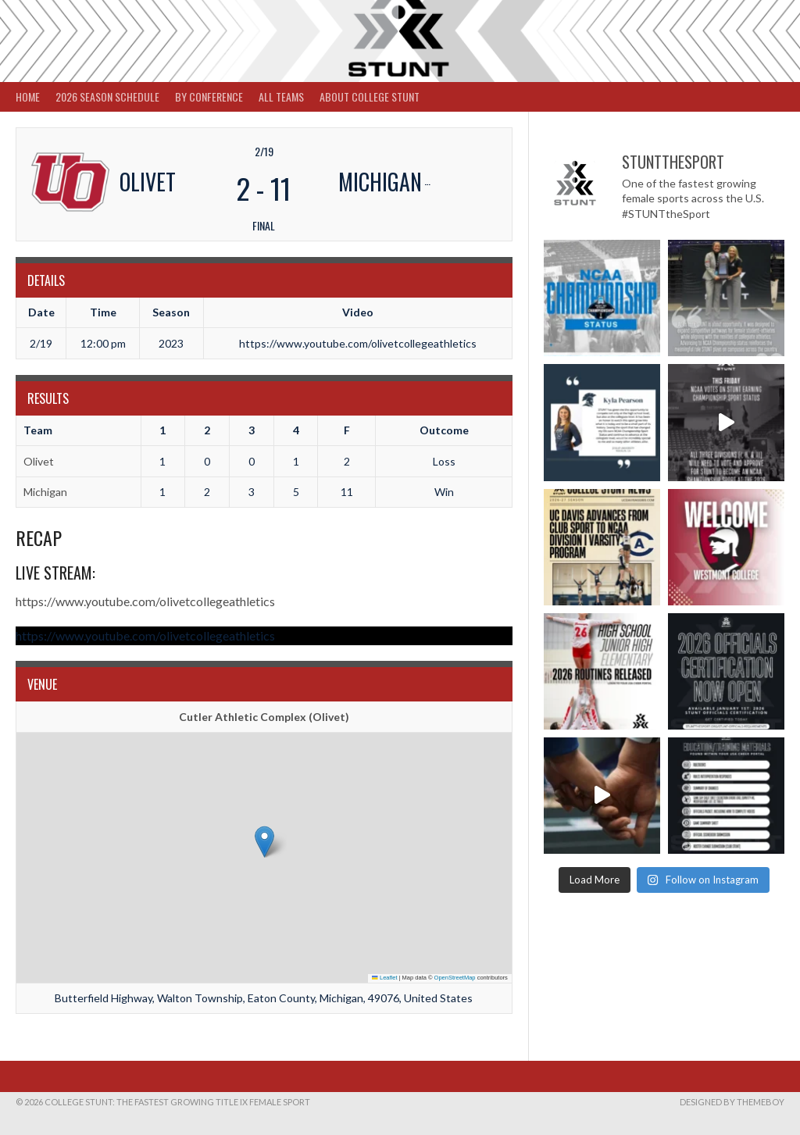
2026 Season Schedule (107, 96)
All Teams (281, 96)
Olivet (38, 461)
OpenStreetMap (455, 977)
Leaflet (384, 977)
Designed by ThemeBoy (732, 1102)
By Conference (209, 96)
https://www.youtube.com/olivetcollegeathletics (145, 601)
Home (28, 96)
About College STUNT (370, 96)
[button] (264, 842)
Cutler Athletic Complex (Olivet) (264, 716)
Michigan (45, 491)
